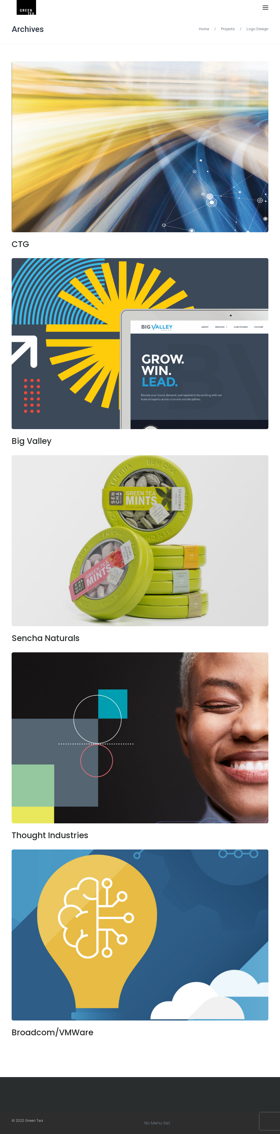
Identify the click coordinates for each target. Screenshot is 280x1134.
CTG (20, 244)
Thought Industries (50, 835)
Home (204, 29)
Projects (228, 29)
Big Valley (31, 441)
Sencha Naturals (46, 638)
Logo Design (257, 29)
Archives (28, 29)
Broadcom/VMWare (52, 1032)
